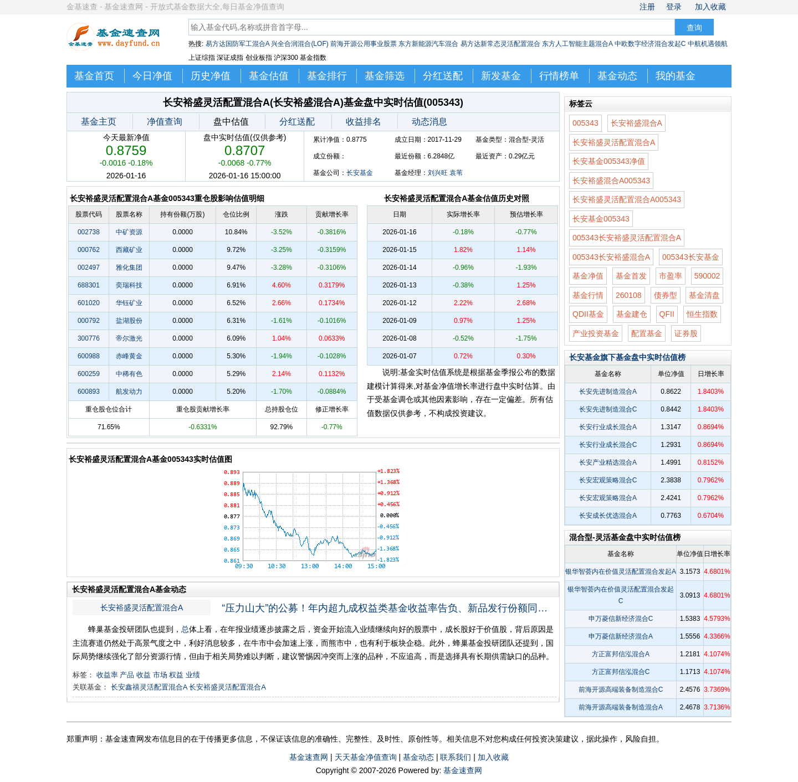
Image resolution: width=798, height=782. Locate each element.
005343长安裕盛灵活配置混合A (626, 237)
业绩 (193, 675)
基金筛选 (385, 75)
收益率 (107, 675)
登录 (674, 6)
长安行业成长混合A (608, 427)
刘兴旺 (438, 173)
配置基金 (646, 333)
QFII (666, 314)
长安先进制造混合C (608, 409)
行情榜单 (559, 75)
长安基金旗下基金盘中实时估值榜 (627, 357)
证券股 (686, 333)
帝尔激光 (129, 338)
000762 (89, 250)
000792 (89, 321)
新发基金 (501, 75)
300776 (89, 338)
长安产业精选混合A (608, 462)
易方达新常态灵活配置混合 (500, 44)
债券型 (665, 295)
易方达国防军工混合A (237, 44)
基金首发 (631, 275)
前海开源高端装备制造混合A (621, 707)
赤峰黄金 (129, 356)
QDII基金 (588, 314)
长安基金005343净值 (608, 161)
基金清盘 (704, 295)
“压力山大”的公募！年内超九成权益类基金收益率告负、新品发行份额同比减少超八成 (389, 608)
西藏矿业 (129, 250)
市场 (160, 675)
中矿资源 (129, 232)
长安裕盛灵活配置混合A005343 (626, 199)
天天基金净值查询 (366, 757)
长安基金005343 (601, 218)
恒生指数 (702, 314)
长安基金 (359, 173)
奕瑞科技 (129, 285)
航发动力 (129, 391)
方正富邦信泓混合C (621, 672)
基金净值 (587, 275)
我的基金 (675, 75)
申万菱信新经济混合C (621, 618)
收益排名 (363, 121)
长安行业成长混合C (608, 445)
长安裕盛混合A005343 (611, 180)
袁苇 (456, 173)
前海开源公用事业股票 (363, 44)
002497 (89, 267)
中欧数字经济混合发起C (650, 44)
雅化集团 (129, 267)
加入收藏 (710, 6)
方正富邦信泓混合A (620, 654)
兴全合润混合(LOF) (299, 44)
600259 (89, 374)
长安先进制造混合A (608, 391)
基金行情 (587, 295)
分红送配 (443, 75)
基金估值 (269, 75)
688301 (89, 285)
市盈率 (670, 275)
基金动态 (617, 75)
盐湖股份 (129, 321)
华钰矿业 (129, 303)
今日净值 (152, 75)
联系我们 (455, 757)
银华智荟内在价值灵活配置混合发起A (620, 571)
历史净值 (211, 75)
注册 (647, 6)
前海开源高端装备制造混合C (621, 689)
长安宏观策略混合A (608, 498)
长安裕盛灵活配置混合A (141, 607)
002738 (89, 232)
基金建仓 (631, 314)
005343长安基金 (690, 257)
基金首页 (94, 75)
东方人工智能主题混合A (577, 44)
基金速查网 (308, 757)
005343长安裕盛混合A (611, 257)
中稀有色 (129, 374)
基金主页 (98, 121)
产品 (127, 675)
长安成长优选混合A (608, 515)
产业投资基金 (595, 333)
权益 (176, 675)
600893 (89, 391)
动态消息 (429, 121)
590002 (707, 275)
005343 (585, 123)
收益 (143, 675)
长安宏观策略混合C (608, 480)
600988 (89, 356)
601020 (89, 303)
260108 (629, 295)
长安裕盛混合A (636, 123)
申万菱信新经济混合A (621, 636)
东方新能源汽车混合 (428, 44)
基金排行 (327, 75)
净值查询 (164, 121)
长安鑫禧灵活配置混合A (149, 687)
